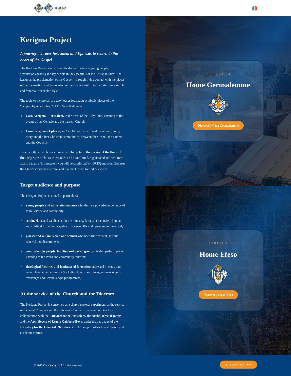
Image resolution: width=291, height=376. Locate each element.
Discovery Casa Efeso (218, 294)
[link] (218, 101)
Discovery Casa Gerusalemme (218, 125)
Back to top (238, 365)
